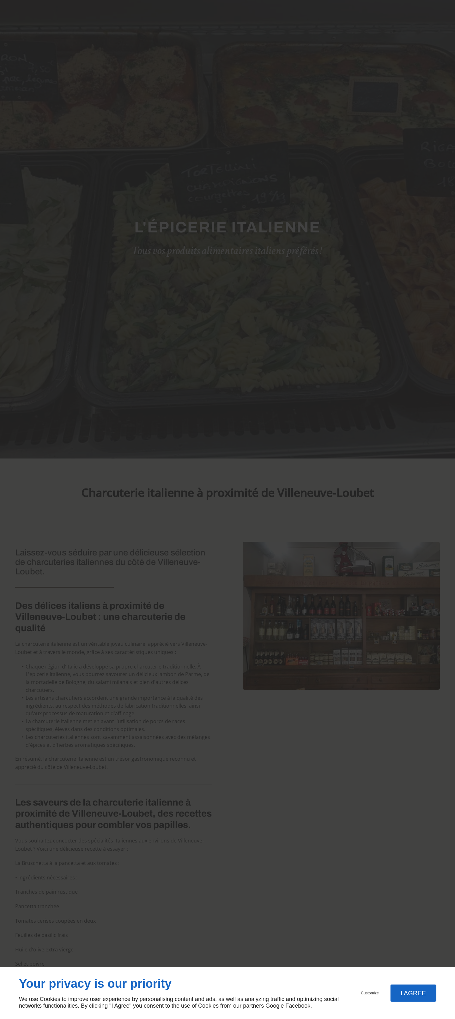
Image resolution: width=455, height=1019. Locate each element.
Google (274, 1006)
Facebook (297, 1006)
